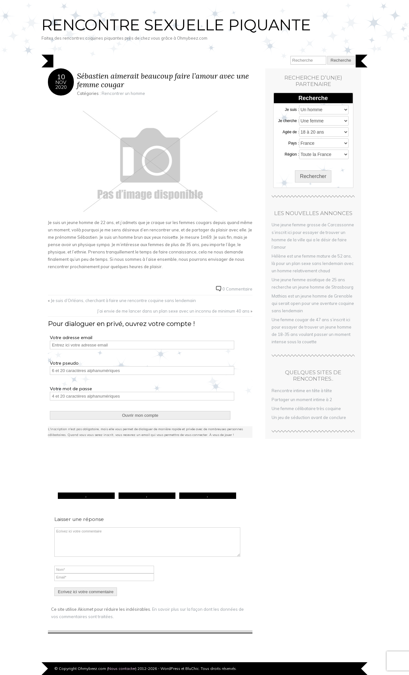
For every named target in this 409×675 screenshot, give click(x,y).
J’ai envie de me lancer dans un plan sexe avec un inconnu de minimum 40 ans (173, 311)
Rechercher (313, 176)
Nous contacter (121, 668)
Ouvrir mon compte (140, 415)
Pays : (293, 143)
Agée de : (290, 132)
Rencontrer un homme (123, 93)
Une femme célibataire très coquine (306, 408)
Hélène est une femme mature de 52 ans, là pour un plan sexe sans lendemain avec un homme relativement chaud (313, 263)
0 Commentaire (237, 288)
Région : (292, 154)
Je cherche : (288, 121)
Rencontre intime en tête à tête (302, 390)
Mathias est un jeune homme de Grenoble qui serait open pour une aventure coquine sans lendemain (313, 303)
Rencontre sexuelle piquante (176, 25)
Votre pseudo (64, 363)
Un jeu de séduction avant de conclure (309, 417)
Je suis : (292, 109)
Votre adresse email (71, 337)
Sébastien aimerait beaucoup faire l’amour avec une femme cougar (163, 80)
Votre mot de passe (71, 389)
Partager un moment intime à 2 (302, 399)
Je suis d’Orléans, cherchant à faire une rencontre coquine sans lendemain (123, 300)
